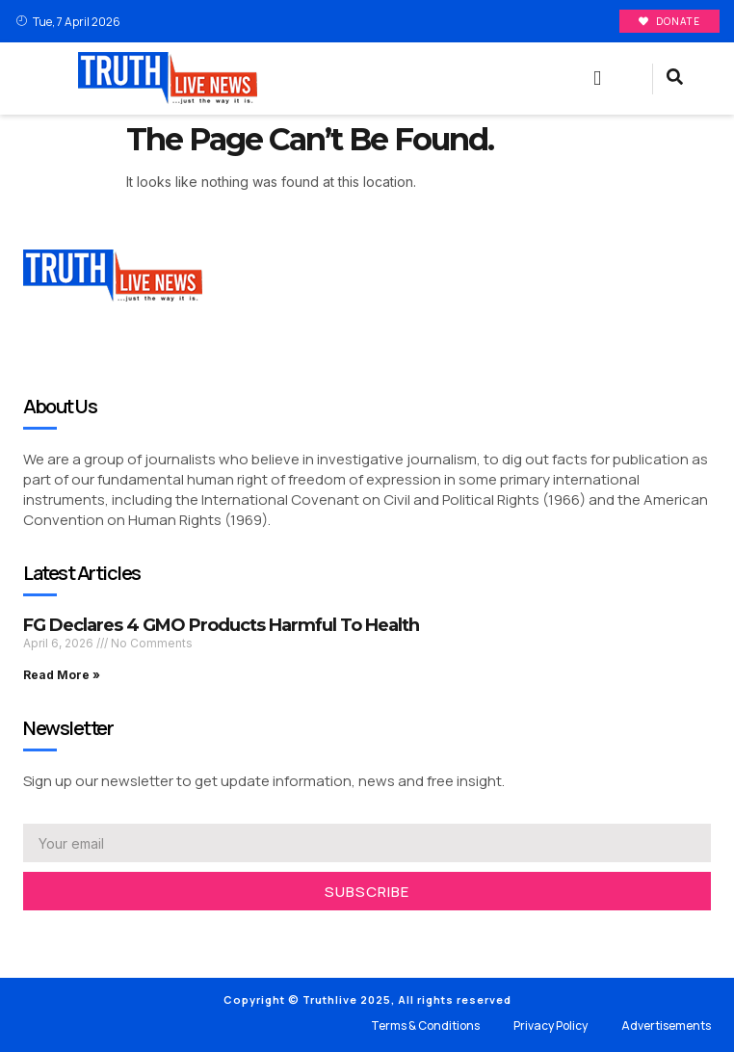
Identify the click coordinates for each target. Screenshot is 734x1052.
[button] (597, 79)
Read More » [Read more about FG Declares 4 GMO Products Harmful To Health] (61, 675)
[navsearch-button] (675, 79)
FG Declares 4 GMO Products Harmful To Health (221, 625)
